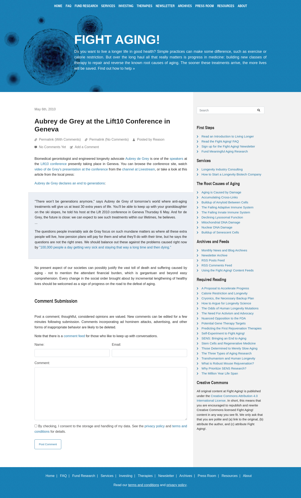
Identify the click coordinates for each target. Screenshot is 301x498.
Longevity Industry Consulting (222, 169)
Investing (126, 5)
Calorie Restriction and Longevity (224, 293)
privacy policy (154, 426)
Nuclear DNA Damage (217, 227)
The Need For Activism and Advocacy (228, 313)
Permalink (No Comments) (109, 139)
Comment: (42, 363)
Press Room (204, 5)
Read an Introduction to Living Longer (228, 136)
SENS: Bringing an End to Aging (224, 338)
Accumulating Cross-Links (220, 197)
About (242, 5)
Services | (109, 476)
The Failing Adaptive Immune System (227, 207)
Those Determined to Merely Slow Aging (230, 348)
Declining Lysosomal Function (222, 217)
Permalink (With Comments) (60, 139)
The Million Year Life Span (220, 373)
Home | (52, 476)
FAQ (68, 5)
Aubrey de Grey (137, 158)
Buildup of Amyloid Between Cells (225, 202)
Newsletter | (168, 476)
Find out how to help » (116, 68)
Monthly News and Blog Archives (224, 250)
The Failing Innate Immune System (226, 212)
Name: (39, 344)
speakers (176, 158)
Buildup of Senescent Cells (220, 232)
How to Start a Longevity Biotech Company (231, 174)
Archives (185, 5)
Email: (116, 344)
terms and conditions (143, 485)
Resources (225, 5)
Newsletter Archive (214, 255)
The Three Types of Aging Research (227, 353)
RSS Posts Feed (213, 260)
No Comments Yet (53, 147)
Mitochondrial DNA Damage (221, 222)
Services (108, 5)
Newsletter (165, 5)
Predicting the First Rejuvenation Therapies (231, 328)
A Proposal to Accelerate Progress (225, 288)
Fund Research (86, 5)
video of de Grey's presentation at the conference (71, 169)
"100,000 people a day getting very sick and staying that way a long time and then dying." (105, 247)
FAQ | (65, 476)
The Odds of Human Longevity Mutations (230, 308)
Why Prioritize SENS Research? (224, 368)
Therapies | (147, 476)
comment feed (74, 336)
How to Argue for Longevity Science (226, 303)
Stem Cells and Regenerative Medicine (229, 343)
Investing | (128, 476)
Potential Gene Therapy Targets (224, 323)
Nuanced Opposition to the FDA (224, 318)
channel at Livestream (138, 169)
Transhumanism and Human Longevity (228, 358)
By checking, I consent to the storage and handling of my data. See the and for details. (110, 428)
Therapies (144, 5)
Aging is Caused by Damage (221, 192)
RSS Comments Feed (217, 265)
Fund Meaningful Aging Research (225, 151)
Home (58, 5)
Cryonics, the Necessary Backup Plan (228, 298)
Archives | (188, 476)
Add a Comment (87, 147)
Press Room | (209, 476)
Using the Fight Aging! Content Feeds (228, 270)
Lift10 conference (54, 164)
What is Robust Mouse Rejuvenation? (228, 363)
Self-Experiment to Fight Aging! (223, 333)
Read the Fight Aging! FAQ (220, 141)
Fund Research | (86, 476)
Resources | (232, 476)
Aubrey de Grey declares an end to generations (69, 183)
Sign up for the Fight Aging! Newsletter (228, 146)
